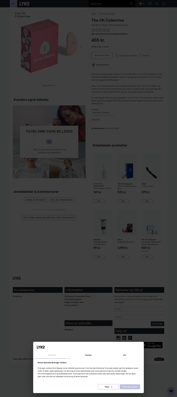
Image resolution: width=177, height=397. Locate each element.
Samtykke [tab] (52, 355)
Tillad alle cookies (130, 387)
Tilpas (108, 387)
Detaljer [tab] (88, 355)
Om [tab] (124, 355)
